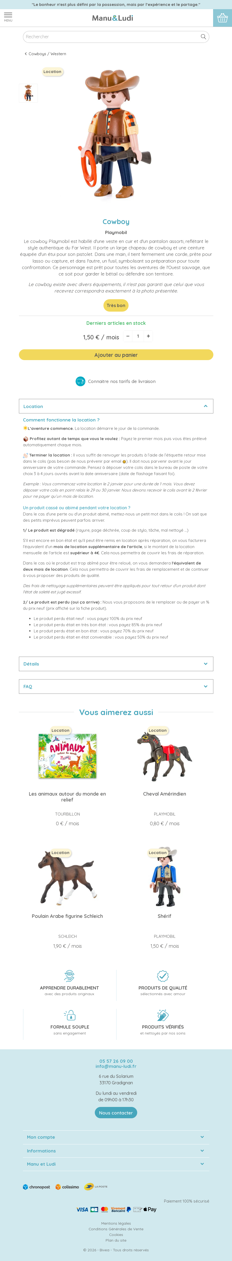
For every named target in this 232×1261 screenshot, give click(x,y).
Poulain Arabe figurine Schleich (67, 916)
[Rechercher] (116, 37)
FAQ (27, 686)
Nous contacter (116, 1113)
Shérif (165, 916)
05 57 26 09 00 (116, 1061)
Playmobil (116, 232)
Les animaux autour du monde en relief (67, 797)
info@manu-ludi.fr (116, 1066)
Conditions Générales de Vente (116, 1229)
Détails (31, 664)
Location (33, 406)
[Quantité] (138, 336)
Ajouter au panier (116, 355)
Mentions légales (116, 1223)
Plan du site (116, 1240)
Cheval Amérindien (164, 794)
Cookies (116, 1234)
